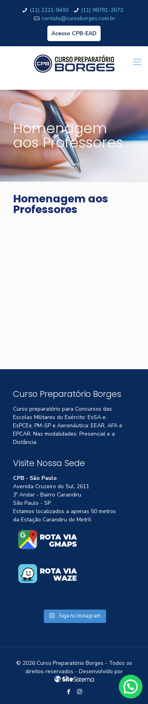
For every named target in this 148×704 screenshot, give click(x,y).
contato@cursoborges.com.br (78, 18)
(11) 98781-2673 (102, 10)
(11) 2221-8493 (49, 10)
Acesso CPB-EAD (74, 33)
